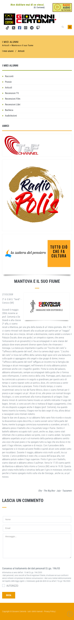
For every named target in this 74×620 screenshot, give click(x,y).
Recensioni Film (12, 98)
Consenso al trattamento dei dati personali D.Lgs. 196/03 (31, 568)
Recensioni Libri (12, 104)
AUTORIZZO (10, 585)
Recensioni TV (12, 93)
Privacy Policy (49, 611)
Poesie (8, 81)
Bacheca (9, 110)
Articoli (21, 51)
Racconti (9, 76)
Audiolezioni (11, 115)
